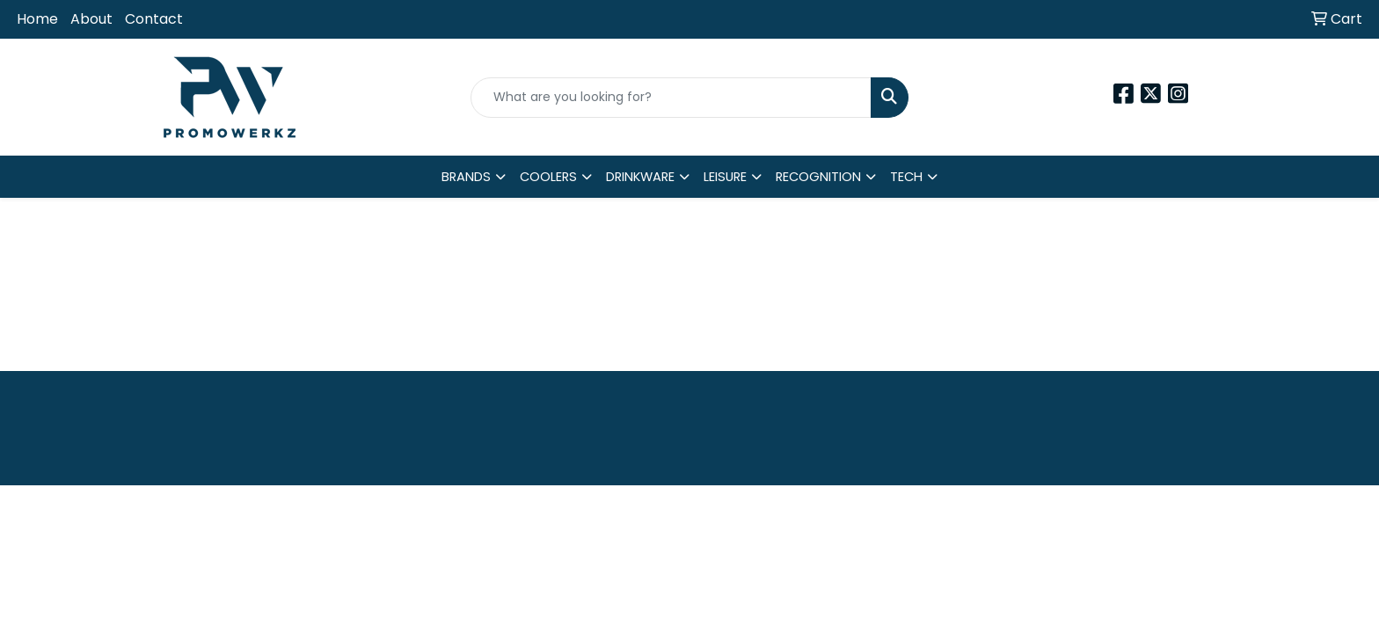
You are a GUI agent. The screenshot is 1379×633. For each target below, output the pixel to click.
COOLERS (548, 177)
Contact (154, 19)
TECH (906, 177)
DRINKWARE (640, 177)
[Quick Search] (671, 97)
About (91, 19)
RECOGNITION (818, 177)
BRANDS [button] (466, 177)
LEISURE (725, 177)
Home (37, 19)
